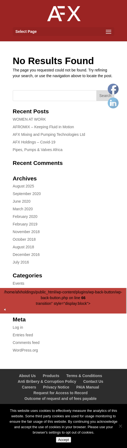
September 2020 (27, 194)
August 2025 (23, 186)
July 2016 (21, 262)
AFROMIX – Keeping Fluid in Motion (43, 127)
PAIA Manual (87, 387)
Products (51, 376)
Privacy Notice (56, 387)
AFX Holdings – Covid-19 (34, 142)
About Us (27, 376)
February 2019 (25, 224)
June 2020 (21, 201)
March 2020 (23, 209)
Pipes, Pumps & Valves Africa (37, 150)
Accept (63, 440)
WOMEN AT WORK (29, 119)
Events (18, 283)
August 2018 (23, 247)
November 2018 (26, 232)
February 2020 (25, 216)
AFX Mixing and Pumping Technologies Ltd (49, 134)
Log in (18, 327)
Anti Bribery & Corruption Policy (47, 381)
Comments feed (26, 342)
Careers (29, 387)
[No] (120, 426)
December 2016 (26, 254)
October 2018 (24, 239)
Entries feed (23, 335)
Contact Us (93, 381)
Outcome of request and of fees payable (60, 398)
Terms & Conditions (84, 376)
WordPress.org (25, 350)
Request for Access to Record (60, 393)
